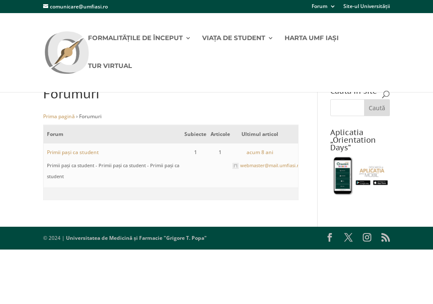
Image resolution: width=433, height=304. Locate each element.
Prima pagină (59, 116)
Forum (319, 7)
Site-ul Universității (366, 7)
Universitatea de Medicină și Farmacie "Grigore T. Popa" (136, 238)
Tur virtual (110, 66)
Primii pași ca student (73, 152)
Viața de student (233, 38)
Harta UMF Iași (312, 38)
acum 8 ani (260, 152)
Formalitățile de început (135, 38)
